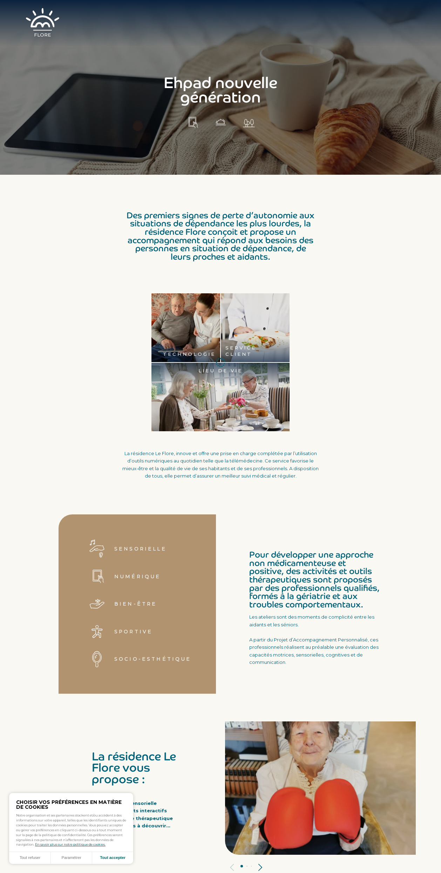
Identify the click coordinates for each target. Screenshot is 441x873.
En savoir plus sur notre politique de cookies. (70, 844)
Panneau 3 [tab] (251, 866)
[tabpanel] (320, 788)
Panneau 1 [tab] (241, 866)
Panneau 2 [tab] (246, 866)
